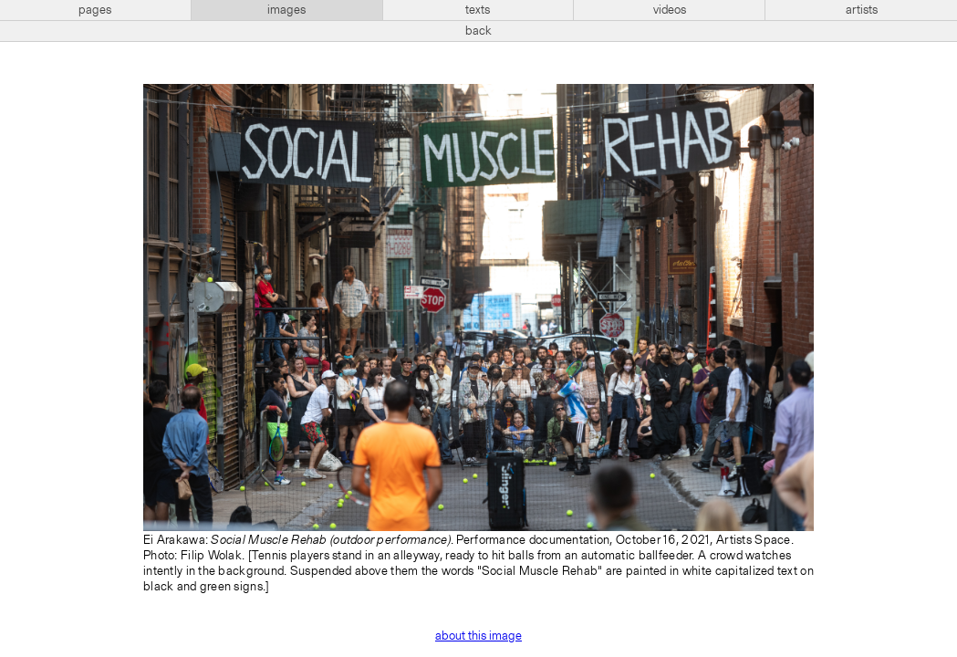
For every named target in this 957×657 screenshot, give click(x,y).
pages (94, 10)
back (478, 31)
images (286, 10)
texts (477, 10)
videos (669, 10)
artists (862, 10)
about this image (478, 636)
